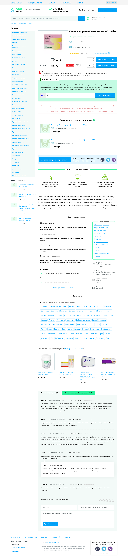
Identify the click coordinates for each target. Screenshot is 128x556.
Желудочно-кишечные (20, 85)
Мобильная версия (19, 547)
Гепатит (15, 61)
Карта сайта (15, 551)
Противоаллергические (20, 122)
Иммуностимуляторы (19, 91)
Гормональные (17, 74)
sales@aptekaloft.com (52, 542)
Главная (13, 23)
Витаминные (16, 54)
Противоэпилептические (20, 145)
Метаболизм (16, 98)
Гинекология (16, 68)
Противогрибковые (19, 132)
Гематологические (18, 58)
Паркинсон (16, 118)
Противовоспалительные (21, 128)
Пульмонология (17, 152)
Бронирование (16, 2)
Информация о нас (35, 2)
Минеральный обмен (25, 23)
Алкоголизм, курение (19, 32)
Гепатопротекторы (18, 64)
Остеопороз (16, 112)
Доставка (51, 2)
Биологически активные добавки (20, 46)
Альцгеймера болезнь (20, 36)
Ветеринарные (17, 51)
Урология (15, 165)
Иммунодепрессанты (19, 88)
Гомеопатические (18, 71)
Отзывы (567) (66, 2)
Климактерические (18, 95)
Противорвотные (18, 142)
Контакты (80, 2)
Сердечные (16, 155)
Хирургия (15, 172)
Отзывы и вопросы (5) (102, 52)
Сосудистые (16, 159)
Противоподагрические (20, 138)
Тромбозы (15, 162)
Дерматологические (19, 78)
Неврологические (18, 108)
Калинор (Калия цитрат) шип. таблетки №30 (69, 125)
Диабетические (17, 81)
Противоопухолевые (19, 135)
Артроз (14, 42)
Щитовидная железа (19, 176)
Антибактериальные (19, 39)
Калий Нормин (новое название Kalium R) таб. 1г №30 (73, 140)
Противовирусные (18, 125)
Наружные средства (19, 105)
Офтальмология (17, 115)
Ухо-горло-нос (17, 169)
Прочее (14, 149)
